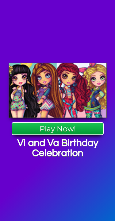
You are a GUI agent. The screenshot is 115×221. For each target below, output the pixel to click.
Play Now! (58, 128)
